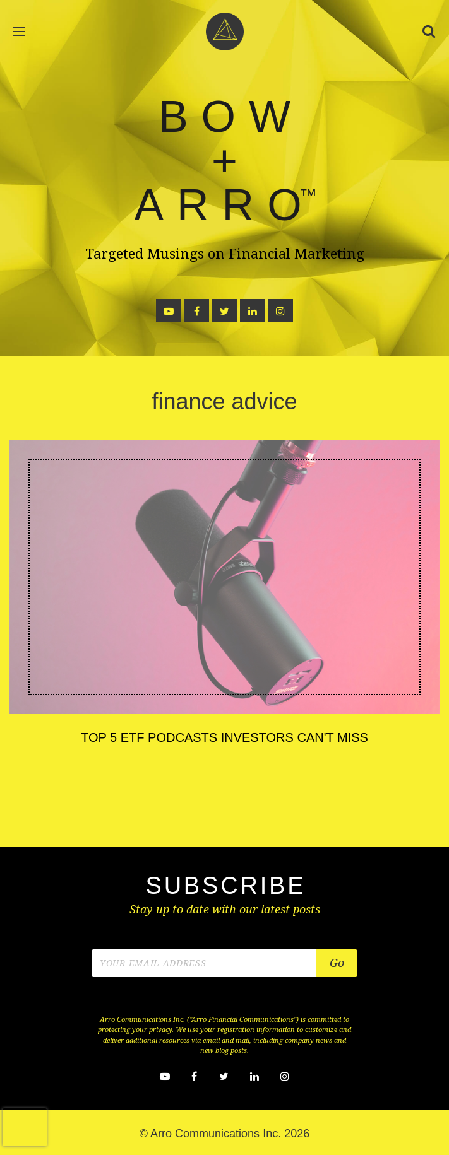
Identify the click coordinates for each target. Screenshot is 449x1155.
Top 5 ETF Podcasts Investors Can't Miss (224, 737)
